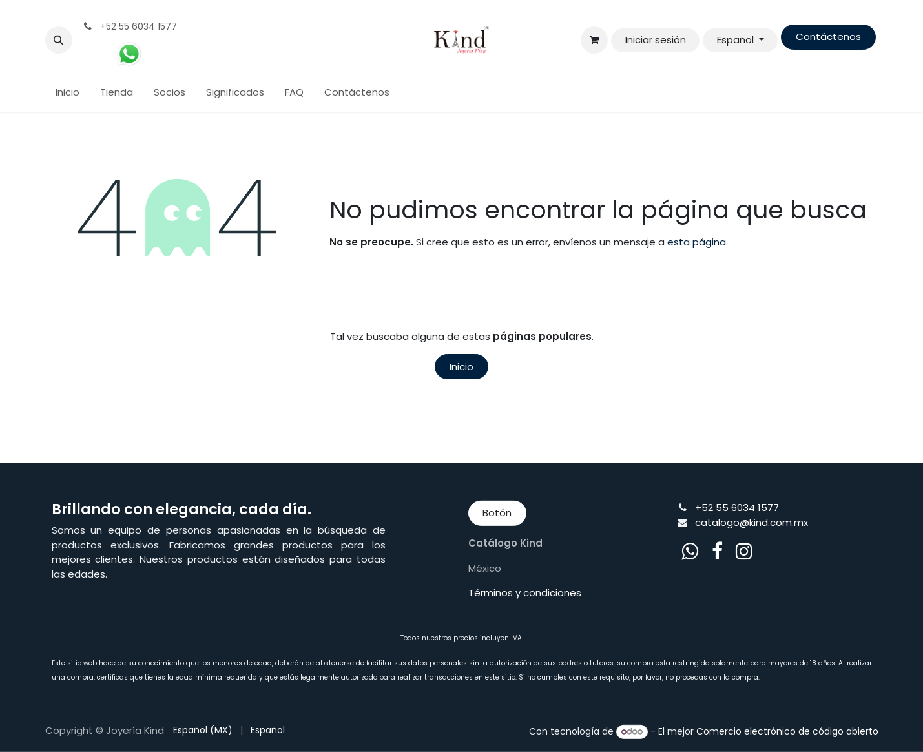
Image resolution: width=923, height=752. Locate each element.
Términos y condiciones (524, 593)
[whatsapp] (689, 551)
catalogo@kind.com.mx (751, 522)
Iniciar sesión (655, 40)
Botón (497, 512)
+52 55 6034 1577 (737, 507)
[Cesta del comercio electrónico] (594, 40)
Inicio (461, 366)
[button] (58, 40)
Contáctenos (828, 36)
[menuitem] (67, 92)
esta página (696, 242)
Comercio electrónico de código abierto (787, 731)
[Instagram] (744, 551)
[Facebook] (717, 551)
